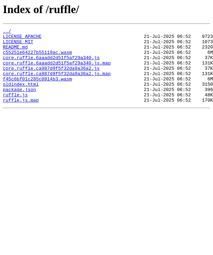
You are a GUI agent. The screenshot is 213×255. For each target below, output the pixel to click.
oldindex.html (21, 95)
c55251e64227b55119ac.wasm (37, 57)
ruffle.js (15, 108)
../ (7, 32)
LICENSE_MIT (18, 44)
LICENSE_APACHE (22, 38)
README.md (15, 51)
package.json (19, 102)
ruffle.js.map (21, 115)
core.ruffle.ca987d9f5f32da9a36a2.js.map (57, 83)
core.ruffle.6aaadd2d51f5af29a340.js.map (57, 70)
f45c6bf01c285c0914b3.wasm (37, 89)
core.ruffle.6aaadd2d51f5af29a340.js (51, 64)
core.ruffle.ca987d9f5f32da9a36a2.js (51, 76)
